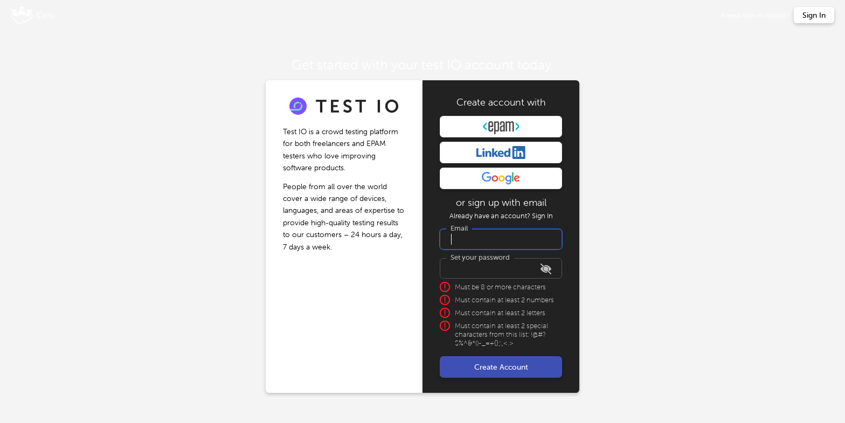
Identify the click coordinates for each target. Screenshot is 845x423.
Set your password (480, 257)
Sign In (542, 215)
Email (459, 228)
